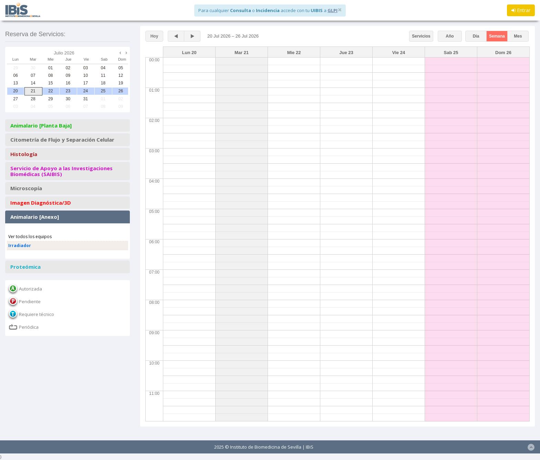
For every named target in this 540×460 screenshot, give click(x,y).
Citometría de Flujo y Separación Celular (62, 140)
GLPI (333, 10)
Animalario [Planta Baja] (41, 126)
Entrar (520, 10)
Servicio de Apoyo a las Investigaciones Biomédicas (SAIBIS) (61, 171)
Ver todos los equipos (30, 236)
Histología (23, 154)
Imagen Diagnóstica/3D (40, 203)
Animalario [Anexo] (34, 217)
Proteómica (25, 267)
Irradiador (19, 245)
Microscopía (26, 188)
